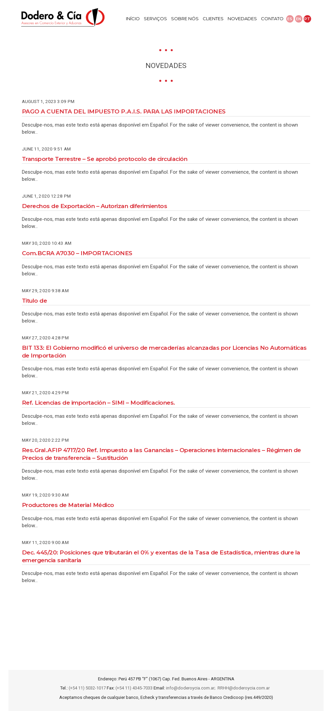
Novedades (242, 18)
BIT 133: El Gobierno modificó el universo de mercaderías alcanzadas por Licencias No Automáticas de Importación (164, 351)
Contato (272, 18)
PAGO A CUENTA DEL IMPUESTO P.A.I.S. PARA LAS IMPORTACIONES (124, 111)
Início (133, 18)
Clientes (213, 18)
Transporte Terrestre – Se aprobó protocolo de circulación (105, 158)
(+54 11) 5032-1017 (87, 688)
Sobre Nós (185, 18)
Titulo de (34, 300)
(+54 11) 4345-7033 (134, 688)
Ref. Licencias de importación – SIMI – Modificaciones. (98, 402)
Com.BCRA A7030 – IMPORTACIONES (77, 253)
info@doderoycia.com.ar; (192, 688)
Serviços (155, 18)
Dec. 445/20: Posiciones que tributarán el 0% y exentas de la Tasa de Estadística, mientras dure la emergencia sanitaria (161, 556)
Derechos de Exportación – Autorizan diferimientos (94, 205)
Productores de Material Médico (68, 504)
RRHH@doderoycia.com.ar (245, 688)
